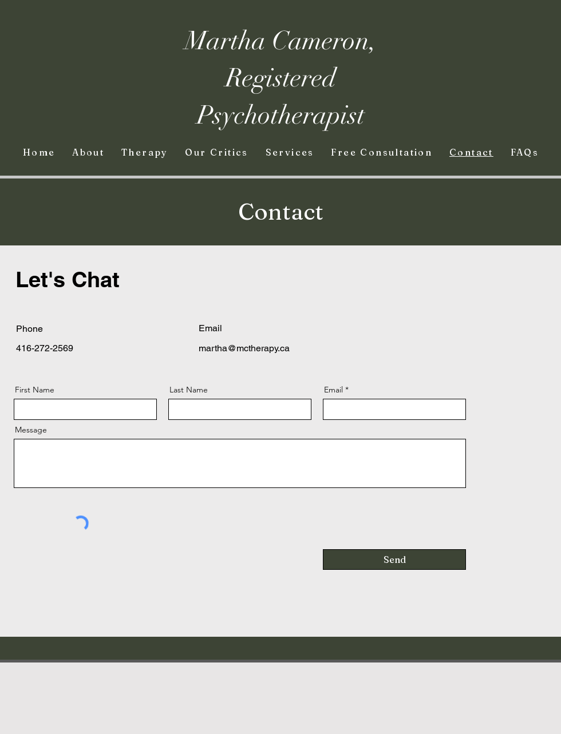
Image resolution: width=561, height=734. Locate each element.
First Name (34, 390)
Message (31, 430)
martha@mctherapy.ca (244, 348)
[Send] (394, 559)
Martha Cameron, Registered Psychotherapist (281, 78)
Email (333, 390)
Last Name (188, 390)
